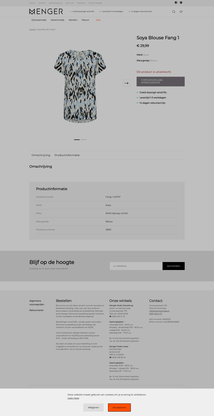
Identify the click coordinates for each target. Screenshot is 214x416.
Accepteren (119, 407)
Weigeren (93, 407)
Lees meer (73, 398)
